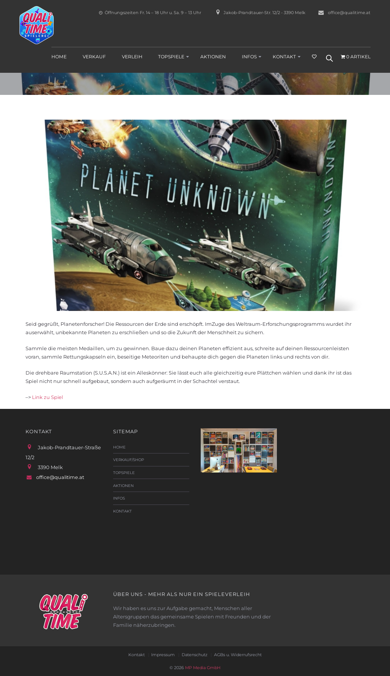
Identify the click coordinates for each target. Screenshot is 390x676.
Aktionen (213, 56)
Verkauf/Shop (128, 459)
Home (59, 56)
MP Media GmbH (202, 667)
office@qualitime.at (349, 12)
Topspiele (171, 56)
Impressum (162, 654)
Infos (249, 56)
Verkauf (94, 56)
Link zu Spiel (48, 397)
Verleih (132, 56)
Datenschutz (195, 654)
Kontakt (284, 56)
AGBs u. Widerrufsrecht (239, 654)
